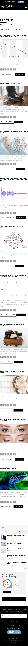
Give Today (14, 632)
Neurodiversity (6, 29)
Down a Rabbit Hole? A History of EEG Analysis (12, 324)
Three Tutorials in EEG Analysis (10, 83)
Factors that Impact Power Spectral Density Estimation (15, 542)
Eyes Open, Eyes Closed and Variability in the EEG (13, 420)
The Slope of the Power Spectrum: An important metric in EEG (13, 36)
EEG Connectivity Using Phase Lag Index (16, 563)
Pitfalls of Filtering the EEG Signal (16, 549)
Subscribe (14, 621)
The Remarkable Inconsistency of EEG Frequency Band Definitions (13, 276)
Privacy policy (14, 642)
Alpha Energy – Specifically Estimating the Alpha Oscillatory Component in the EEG (13, 180)
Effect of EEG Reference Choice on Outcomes (12, 227)
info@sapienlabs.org (14, 638)
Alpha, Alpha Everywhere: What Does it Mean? (13, 372)
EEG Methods (4, 25)
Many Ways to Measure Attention (16, 535)
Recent (21, 532)
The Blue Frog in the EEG (8, 468)
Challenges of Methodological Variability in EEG (14, 132)
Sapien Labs (11, 640)
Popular (7, 532)
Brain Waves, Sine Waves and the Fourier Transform (16, 556)
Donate (14, 599)
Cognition (17, 29)
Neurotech (14, 25)
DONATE (21, 1)
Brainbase (7, 1)
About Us (13, 1)
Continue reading (20, 74)
